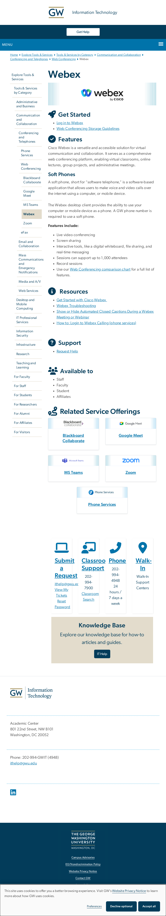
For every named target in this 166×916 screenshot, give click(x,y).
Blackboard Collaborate (32, 180)
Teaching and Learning (26, 365)
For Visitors (22, 432)
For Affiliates (23, 422)
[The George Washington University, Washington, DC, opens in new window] (83, 840)
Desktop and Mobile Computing (25, 304)
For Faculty (22, 376)
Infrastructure (26, 344)
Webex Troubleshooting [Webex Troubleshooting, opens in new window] (76, 306)
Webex (28, 214)
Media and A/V (30, 281)
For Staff (20, 386)
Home (14, 54)
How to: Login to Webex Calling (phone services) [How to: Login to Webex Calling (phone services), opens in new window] (96, 323)
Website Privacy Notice (129, 891)
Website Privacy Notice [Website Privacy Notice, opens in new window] (83, 871)
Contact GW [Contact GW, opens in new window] (83, 878)
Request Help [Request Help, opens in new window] (67, 351)
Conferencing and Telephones (29, 59)
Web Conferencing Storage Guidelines (88, 129)
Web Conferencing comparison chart (100, 269)
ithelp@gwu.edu (68, 584)
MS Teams (30, 204)
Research (22, 354)
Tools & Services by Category (74, 54)
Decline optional (121, 906)
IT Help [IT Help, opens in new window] (102, 654)
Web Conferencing (64, 59)
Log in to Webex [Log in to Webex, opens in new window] (70, 123)
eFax (24, 232)
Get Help (83, 32)
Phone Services (27, 153)
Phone (117, 561)
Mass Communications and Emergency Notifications (30, 264)
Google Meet (29, 193)
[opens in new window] (13, 795)
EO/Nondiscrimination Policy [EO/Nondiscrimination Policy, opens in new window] (83, 864)
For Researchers (25, 404)
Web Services (28, 290)
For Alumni (22, 413)
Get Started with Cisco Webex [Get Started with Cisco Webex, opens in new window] (82, 300)
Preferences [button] (94, 906)
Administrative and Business (27, 104)
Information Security (24, 333)
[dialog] (83, 900)
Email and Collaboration (29, 244)
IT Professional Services (26, 320)
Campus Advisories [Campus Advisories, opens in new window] (83, 857)
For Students (23, 395)
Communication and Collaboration (119, 54)
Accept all (149, 906)
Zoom (27, 223)
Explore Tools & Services (37, 54)
